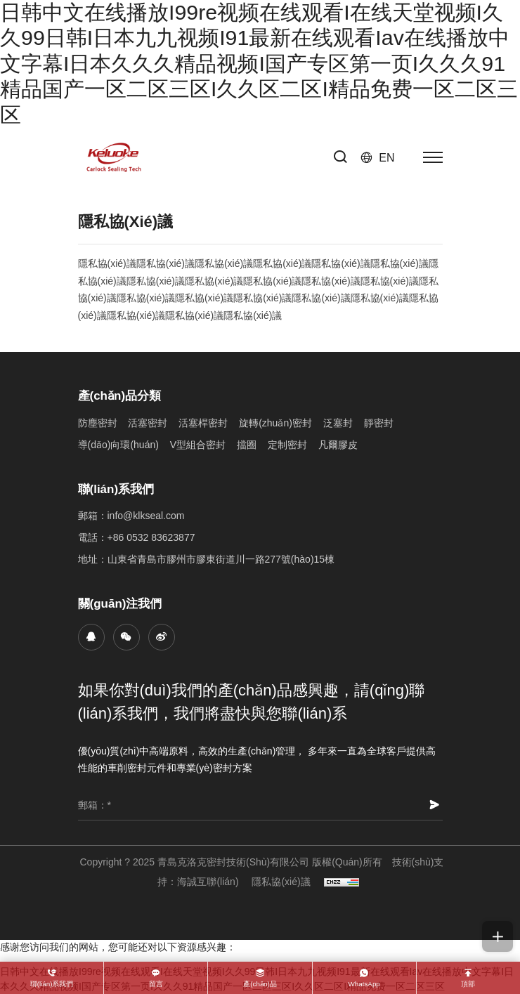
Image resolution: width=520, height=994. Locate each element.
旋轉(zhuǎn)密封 (275, 423)
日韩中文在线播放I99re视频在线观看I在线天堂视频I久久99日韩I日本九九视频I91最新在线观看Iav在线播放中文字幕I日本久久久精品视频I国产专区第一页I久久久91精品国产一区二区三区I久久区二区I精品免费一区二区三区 (259, 63)
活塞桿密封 (203, 423)
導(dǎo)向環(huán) (118, 444)
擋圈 (246, 444)
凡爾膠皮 (338, 444)
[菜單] (433, 157)
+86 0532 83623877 (151, 537)
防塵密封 (97, 423)
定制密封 (287, 444)
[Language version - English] (378, 157)
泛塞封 (338, 423)
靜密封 (379, 423)
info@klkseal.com (146, 515)
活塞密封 (147, 423)
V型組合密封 (198, 444)
